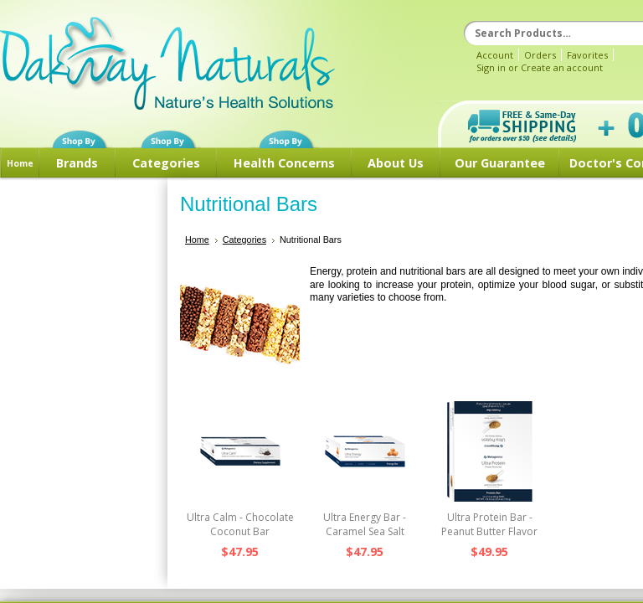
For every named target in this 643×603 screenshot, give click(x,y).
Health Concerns (284, 163)
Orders (540, 55)
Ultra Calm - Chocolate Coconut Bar (240, 524)
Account (494, 55)
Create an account (562, 67)
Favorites (587, 55)
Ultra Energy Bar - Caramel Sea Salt (364, 524)
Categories (166, 163)
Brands (77, 163)
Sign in (491, 67)
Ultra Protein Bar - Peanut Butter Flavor (489, 524)
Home (20, 163)
